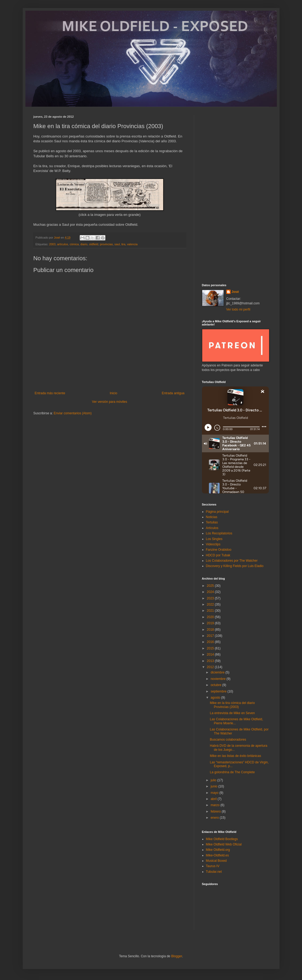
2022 (211, 604)
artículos (62, 244)
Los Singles (214, 539)
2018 (211, 629)
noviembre (218, 679)
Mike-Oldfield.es (217, 855)
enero (215, 818)
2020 (211, 617)
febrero (216, 811)
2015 (211, 648)
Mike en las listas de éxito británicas (235, 756)
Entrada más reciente (50, 393)
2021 (211, 610)
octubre (216, 685)
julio (214, 780)
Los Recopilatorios (219, 533)
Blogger (176, 956)
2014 (211, 654)
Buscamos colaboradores (228, 739)
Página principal (217, 512)
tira (123, 244)
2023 (211, 598)
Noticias (211, 517)
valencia (132, 244)
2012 (211, 667)
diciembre (218, 672)
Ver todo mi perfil (238, 309)
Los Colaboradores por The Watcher (232, 560)
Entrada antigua (173, 393)
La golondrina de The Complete (232, 772)
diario (84, 244)
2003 (52, 244)
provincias (106, 244)
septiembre (219, 691)
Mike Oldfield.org (218, 850)
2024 (211, 592)
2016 (211, 642)
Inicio (113, 393)
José (235, 292)
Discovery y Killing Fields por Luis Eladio (234, 566)
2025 (211, 586)
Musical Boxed (216, 861)
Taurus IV (213, 866)
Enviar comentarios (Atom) (73, 413)
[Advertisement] (235, 195)
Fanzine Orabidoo (218, 550)
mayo (215, 793)
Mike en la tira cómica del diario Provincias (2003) (232, 705)
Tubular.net (214, 872)
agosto (216, 697)
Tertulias (212, 522)
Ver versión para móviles (109, 402)
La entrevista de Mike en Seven (232, 713)
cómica (74, 244)
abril (214, 799)
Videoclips (213, 544)
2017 (211, 636)
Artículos (212, 528)
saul (117, 244)
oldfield (93, 244)
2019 (211, 623)
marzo (215, 805)
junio (214, 786)
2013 (211, 661)
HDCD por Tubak (218, 555)
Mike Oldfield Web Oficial (224, 844)
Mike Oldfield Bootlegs (222, 839)
